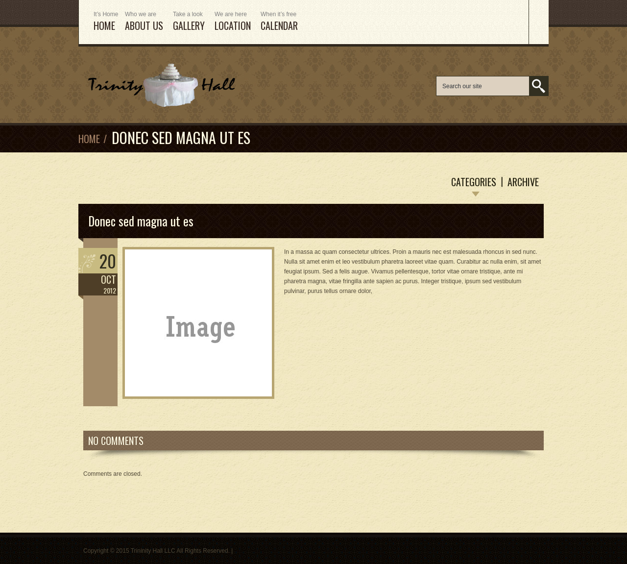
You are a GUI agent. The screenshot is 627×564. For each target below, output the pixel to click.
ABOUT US (144, 22)
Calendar (279, 22)
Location (233, 22)
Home (89, 138)
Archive (523, 181)
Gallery (189, 22)
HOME (104, 22)
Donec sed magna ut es (140, 221)
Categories (473, 181)
